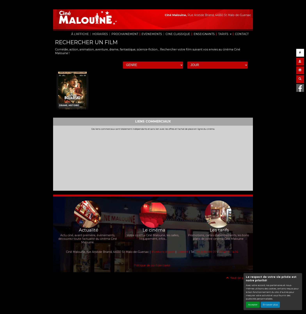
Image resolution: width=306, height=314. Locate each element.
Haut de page (237, 278)
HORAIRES (100, 34)
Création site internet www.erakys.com (140, 277)
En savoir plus (270, 304)
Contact (182, 252)
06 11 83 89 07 (206, 252)
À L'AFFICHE (80, 34)
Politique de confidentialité (152, 265)
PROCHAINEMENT (124, 34)
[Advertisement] (153, 159)
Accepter (253, 304)
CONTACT (242, 34)
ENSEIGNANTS (204, 34)
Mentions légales (163, 252)
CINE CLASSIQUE (177, 34)
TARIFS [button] (223, 34)
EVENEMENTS (151, 34)
